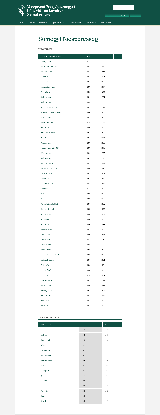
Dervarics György (47, 275)
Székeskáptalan (105, 23)
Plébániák (31, 23)
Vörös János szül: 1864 (49, 67)
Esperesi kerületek (75, 23)
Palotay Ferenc (46, 143)
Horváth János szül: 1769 (50, 255)
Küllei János (45, 194)
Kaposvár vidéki (46, 360)
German (135, 15)
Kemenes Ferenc (47, 229)
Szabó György (46, 102)
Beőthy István (46, 296)
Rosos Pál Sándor (47, 122)
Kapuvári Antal (46, 245)
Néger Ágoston (46, 153)
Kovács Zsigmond (47, 209)
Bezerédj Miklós (46, 290)
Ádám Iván (45, 306)
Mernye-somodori (47, 355)
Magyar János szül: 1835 (49, 168)
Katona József (46, 240)
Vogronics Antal (46, 72)
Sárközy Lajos (46, 117)
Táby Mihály (45, 92)
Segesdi (43, 401)
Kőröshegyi (45, 345)
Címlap (21, 23)
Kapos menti (45, 340)
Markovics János (47, 163)
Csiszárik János (46, 280)
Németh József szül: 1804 (50, 148)
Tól (84, 325)
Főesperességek (91, 23)
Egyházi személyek (58, 23)
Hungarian (110, 15)
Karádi (43, 396)
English (123, 15)
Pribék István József (48, 133)
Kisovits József (46, 219)
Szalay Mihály (46, 97)
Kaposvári (44, 391)
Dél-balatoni (45, 330)
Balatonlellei (45, 350)
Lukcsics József (46, 173)
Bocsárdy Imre (46, 285)
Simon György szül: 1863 (50, 107)
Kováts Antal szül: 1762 (49, 204)
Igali (42, 376)
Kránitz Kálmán (46, 199)
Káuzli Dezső (45, 234)
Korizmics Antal (46, 214)
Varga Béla (44, 77)
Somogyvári (45, 371)
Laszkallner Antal (47, 184)
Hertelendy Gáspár (47, 260)
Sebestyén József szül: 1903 (51, 112)
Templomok (43, 23)
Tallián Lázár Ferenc (48, 87)
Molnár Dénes (46, 158)
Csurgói (43, 386)
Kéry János (45, 224)
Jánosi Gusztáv (46, 250)
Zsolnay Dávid (46, 61)
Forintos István (46, 265)
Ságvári (43, 365)
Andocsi (44, 335)
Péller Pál (44, 138)
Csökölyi (44, 381)
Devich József (46, 270)
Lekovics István (46, 178)
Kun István (45, 189)
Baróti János (45, 301)
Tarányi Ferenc (46, 82)
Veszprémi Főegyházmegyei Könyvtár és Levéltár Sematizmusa (51, 11)
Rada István (45, 128)
